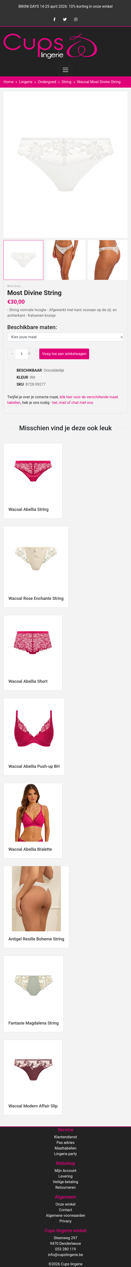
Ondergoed (47, 82)
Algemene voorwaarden (65, 1215)
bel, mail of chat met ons (72, 402)
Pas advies (65, 1142)
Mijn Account (65, 1170)
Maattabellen (65, 1148)
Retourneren (65, 1187)
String (66, 82)
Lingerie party (65, 1154)
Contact (65, 1210)
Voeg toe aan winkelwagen (64, 354)
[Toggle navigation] (65, 70)
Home (9, 82)
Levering (65, 1176)
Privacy (65, 1221)
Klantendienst (65, 1137)
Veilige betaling (65, 1182)
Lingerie (26, 82)
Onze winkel (65, 1204)
